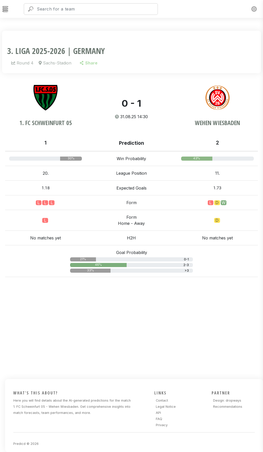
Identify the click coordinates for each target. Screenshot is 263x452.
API (158, 413)
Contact (162, 400)
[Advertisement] (134, 327)
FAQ (159, 419)
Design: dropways (227, 400)
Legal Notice (166, 407)
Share (88, 62)
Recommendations (227, 407)
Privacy (162, 425)
